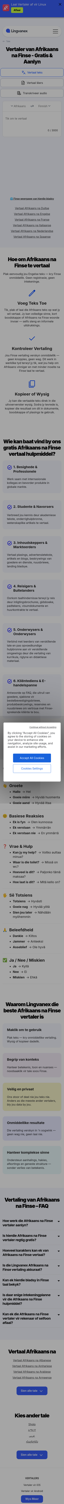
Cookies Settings (32, 768)
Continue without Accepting (43, 727)
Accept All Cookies (32, 758)
